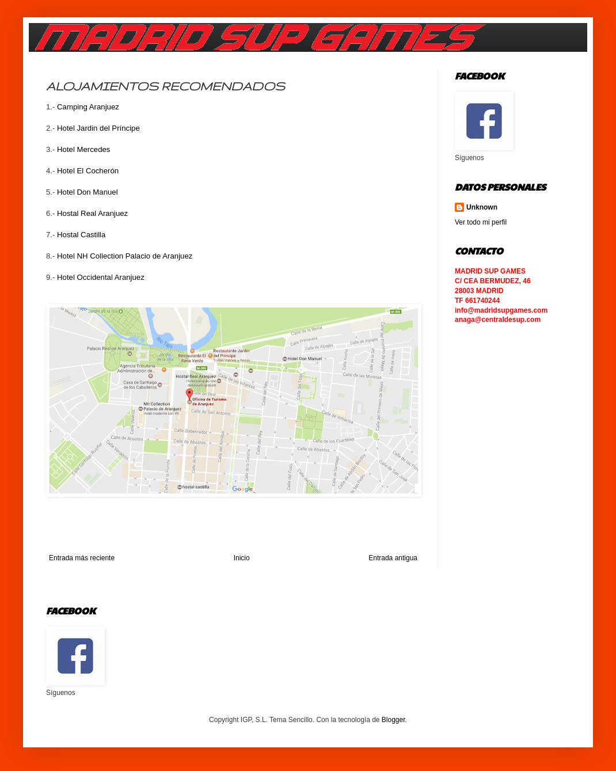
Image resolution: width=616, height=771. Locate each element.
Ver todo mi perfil (481, 222)
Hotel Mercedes (83, 149)
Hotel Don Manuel (87, 192)
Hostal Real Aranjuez (92, 213)
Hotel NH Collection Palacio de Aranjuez (124, 256)
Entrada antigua (392, 558)
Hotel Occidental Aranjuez (101, 277)
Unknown (481, 207)
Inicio (242, 558)
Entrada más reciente (82, 558)
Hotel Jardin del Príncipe (98, 128)
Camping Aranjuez (88, 106)
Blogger (393, 720)
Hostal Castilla (81, 234)
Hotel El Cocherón (88, 170)
